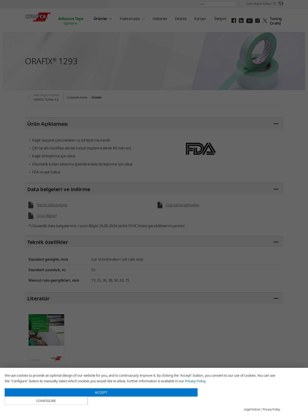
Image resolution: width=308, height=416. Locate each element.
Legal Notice (252, 409)
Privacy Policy (195, 389)
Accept (101, 400)
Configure (238, 400)
